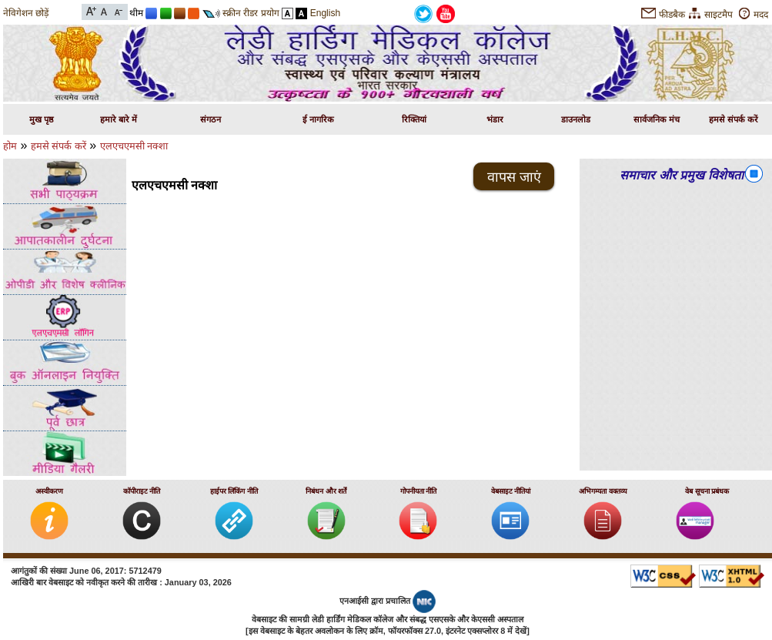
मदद (761, 14)
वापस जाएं (514, 177)
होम (10, 146)
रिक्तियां (414, 119)
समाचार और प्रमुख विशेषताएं (685, 175)
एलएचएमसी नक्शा (134, 146)
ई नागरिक (318, 119)
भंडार (494, 119)
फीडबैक (672, 14)
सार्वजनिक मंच (656, 119)
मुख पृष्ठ (41, 119)
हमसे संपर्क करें (733, 119)
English (325, 13)
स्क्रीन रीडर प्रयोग (250, 13)
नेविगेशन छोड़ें (25, 13)
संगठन (210, 119)
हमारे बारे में (118, 119)
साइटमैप (718, 14)
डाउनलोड (575, 119)
